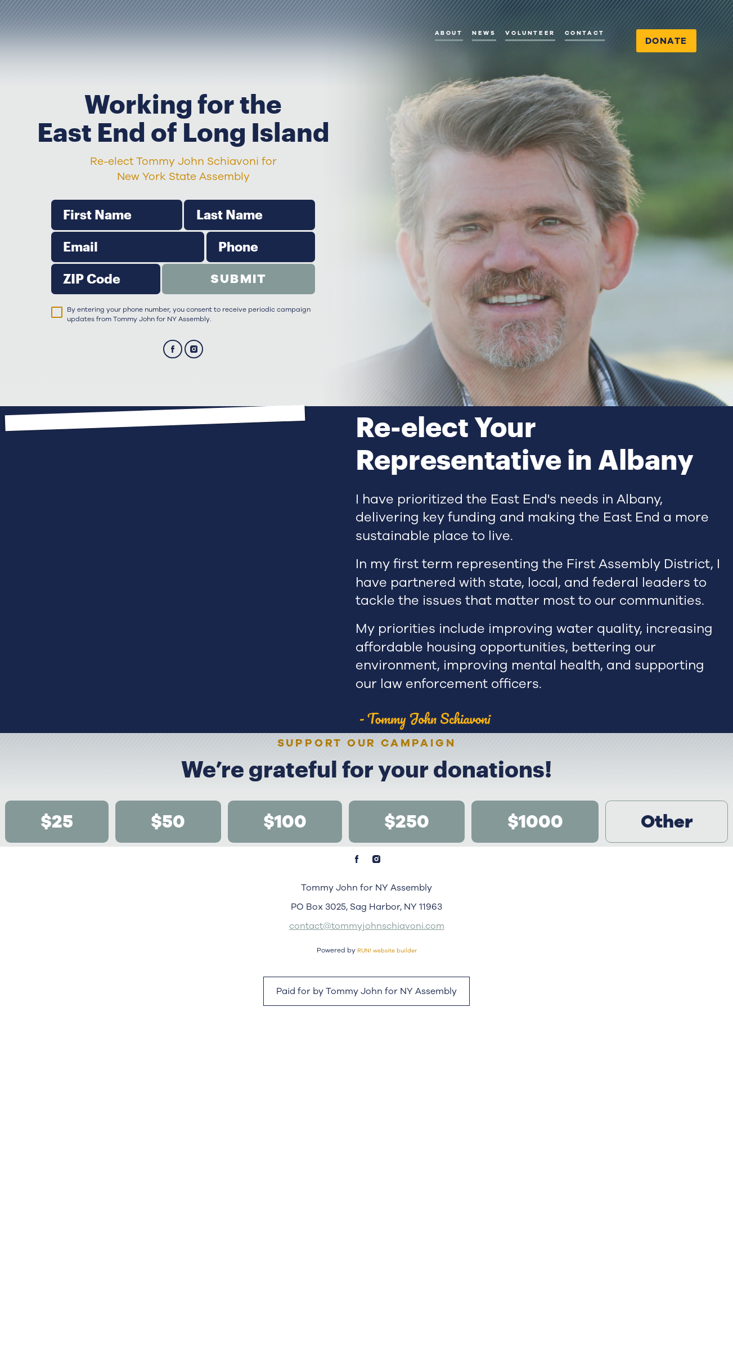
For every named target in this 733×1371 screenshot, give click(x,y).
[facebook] (172, 391)
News (484, 33)
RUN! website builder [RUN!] (387, 1265)
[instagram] (194, 391)
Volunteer (530, 33)
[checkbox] (56, 353)
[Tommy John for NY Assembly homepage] (91, 62)
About (449, 33)
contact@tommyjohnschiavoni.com (366, 1240)
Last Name (183, 241)
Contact (585, 33)
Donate (666, 40)
